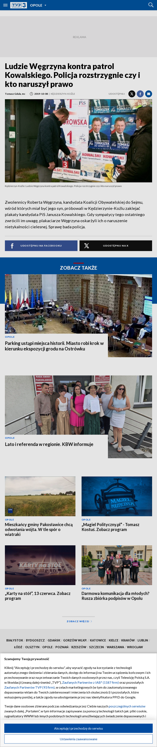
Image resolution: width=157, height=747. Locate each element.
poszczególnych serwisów (127, 706)
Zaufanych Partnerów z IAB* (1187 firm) (90, 682)
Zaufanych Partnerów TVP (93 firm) (29, 687)
